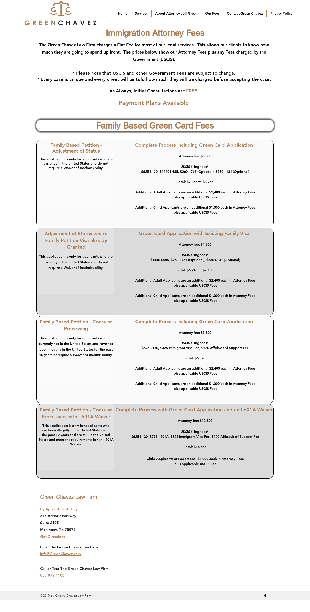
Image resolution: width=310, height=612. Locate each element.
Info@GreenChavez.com (60, 553)
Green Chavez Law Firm (68, 497)
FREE (191, 91)
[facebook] (265, 595)
